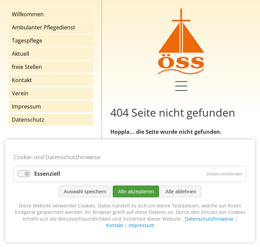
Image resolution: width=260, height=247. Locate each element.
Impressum (26, 106)
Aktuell (20, 53)
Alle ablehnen (181, 191)
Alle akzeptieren (136, 191)
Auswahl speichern (85, 191)
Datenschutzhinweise (209, 219)
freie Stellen (27, 67)
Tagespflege (27, 40)
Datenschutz (28, 119)
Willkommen (28, 14)
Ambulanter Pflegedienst (43, 27)
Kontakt (22, 80)
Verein (20, 93)
